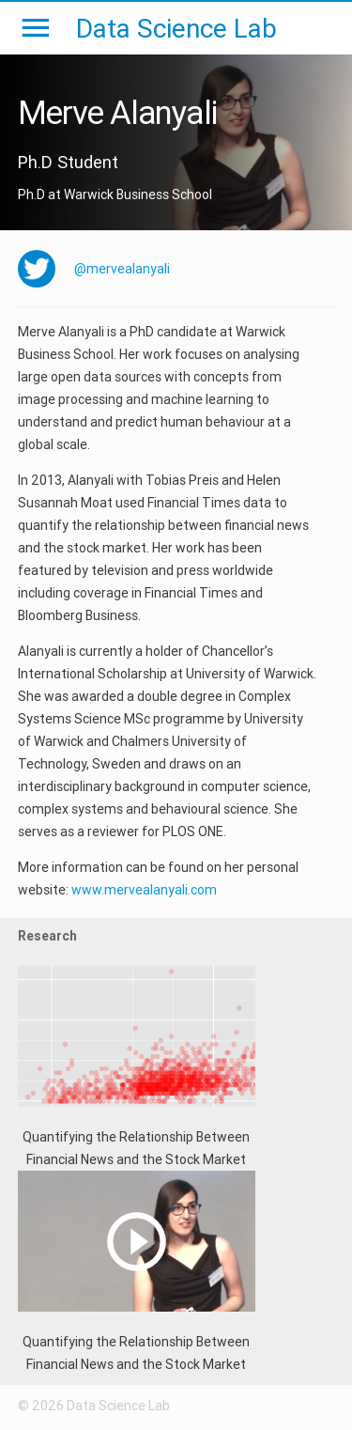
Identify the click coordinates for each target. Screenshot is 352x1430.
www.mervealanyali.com (144, 889)
